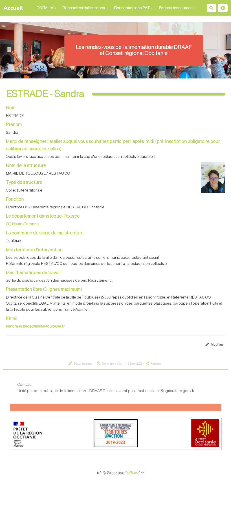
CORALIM (46, 8)
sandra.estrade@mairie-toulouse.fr (35, 326)
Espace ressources (177, 8)
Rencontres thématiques (85, 8)
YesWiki (138, 472)
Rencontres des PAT (133, 8)
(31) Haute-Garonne (22, 224)
